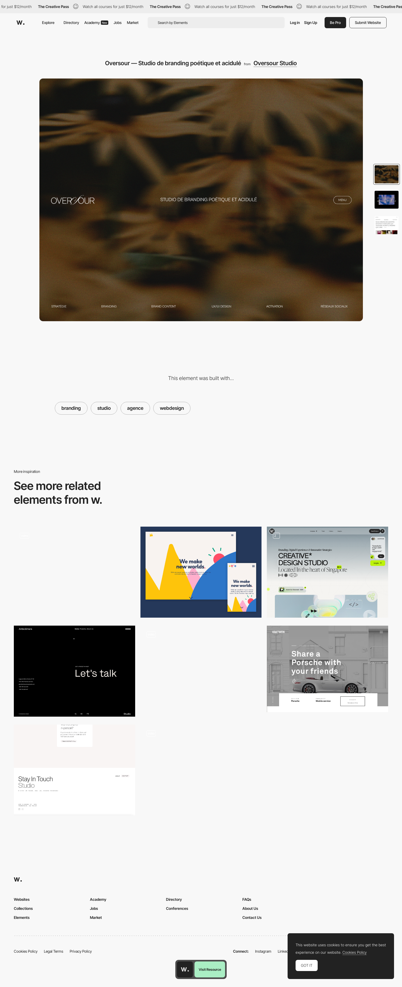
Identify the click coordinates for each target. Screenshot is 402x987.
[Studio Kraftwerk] (327, 669)
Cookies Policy (26, 951)
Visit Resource (210, 969)
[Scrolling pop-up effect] (201, 669)
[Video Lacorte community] (74, 572)
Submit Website (368, 22)
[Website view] (201, 770)
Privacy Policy (81, 951)
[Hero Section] (327, 572)
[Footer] (74, 671)
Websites (22, 899)
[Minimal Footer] (74, 770)
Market (133, 22)
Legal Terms (53, 951)
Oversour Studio (275, 63)
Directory (71, 22)
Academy (96, 22)
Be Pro (335, 22)
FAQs (246, 899)
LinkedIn (284, 951)
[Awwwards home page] (185, 969)
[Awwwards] (20, 22)
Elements (22, 917)
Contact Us (252, 917)
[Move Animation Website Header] (201, 572)
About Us (250, 908)
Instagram (263, 951)
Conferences (177, 908)
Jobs (118, 22)
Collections (23, 908)
